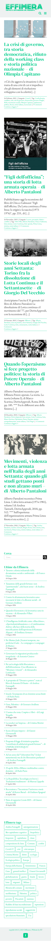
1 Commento (24, 226)
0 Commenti (37, 104)
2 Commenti (40, 421)
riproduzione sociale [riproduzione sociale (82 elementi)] (14, 910)
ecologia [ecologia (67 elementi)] (33, 854)
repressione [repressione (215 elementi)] (39, 904)
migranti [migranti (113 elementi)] (16, 882)
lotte (17, 324)
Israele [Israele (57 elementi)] (32, 876)
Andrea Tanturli (16, 527)
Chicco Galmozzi (41, 221)
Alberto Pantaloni (28, 221)
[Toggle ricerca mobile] (40, 13)
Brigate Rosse (27, 527)
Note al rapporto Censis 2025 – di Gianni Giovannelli (24, 801)
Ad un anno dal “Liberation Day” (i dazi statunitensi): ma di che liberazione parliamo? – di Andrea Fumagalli (25, 757)
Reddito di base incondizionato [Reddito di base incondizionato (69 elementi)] (18, 904)
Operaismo (18, 419)
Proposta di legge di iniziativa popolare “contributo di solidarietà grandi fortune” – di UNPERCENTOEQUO (26, 744)
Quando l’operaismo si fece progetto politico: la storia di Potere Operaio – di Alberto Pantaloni (25, 374)
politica (6, 104)
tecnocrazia (27, 104)
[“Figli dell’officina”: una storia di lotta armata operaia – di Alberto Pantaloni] (25, 144)
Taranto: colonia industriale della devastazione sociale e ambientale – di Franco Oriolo (25, 573)
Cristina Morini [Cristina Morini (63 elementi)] (12, 854)
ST (41, 930)
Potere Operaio (28, 419)
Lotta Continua (18, 224)
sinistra (6, 226)
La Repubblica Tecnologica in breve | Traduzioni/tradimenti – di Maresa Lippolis (25, 780)
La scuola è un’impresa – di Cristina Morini (25, 722)
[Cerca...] (23, 557)
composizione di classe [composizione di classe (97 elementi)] (15, 843)
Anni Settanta (27, 322)
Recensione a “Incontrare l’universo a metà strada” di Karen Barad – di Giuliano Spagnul (25, 790)
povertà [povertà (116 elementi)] (9, 898)
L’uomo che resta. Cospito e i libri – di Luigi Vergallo (25, 713)
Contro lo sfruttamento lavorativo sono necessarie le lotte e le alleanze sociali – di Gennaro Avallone (23, 600)
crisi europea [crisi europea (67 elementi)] (29, 849)
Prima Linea (37, 224)
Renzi (12, 104)
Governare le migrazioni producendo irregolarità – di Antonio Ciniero (22, 655)
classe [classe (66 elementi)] (32, 838)
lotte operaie (28, 224)
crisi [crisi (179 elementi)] (18, 849)
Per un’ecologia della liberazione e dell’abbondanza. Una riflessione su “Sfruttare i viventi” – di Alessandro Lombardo (21, 668)
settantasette (23, 324)
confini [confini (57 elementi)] (41, 843)
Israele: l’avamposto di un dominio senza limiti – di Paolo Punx (26, 695)
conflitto (7, 100)
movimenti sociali (14, 102)
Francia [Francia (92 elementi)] (42, 865)
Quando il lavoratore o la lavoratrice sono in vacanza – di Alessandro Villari (25, 612)
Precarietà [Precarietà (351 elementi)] (19, 898)
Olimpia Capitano (27, 102)
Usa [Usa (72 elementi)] (29, 915)
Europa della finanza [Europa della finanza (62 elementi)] (14, 865)
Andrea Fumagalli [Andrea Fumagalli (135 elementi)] (13, 826)
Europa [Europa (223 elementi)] (26, 860)
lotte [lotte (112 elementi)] (7, 882)
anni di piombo (16, 322)
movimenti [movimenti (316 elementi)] (29, 887)
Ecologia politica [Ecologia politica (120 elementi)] (12, 860)
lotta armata (8, 224)
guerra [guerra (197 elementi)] (24, 876)
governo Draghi (38, 100)
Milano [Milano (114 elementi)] (26, 882)
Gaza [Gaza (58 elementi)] (8, 871)
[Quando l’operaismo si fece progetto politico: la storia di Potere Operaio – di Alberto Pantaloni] (25, 348)
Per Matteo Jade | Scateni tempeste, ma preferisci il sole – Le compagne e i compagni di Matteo (25, 643)
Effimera (27, 320)
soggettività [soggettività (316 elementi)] (30, 910)
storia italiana (19, 104)
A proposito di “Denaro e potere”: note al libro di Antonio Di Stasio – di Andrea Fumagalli (24, 683)
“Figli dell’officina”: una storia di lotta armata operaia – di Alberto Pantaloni (24, 184)
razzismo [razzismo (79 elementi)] (30, 898)
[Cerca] (45, 557)
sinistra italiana (26, 530)
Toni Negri (30, 421)
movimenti (7, 530)
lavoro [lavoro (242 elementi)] (41, 876)
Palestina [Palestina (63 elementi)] (23, 893)
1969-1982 (18, 221)
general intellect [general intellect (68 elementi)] (19, 871)
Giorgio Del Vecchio (39, 322)
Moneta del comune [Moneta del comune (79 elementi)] (14, 887)
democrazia (29, 100)
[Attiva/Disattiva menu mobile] (45, 13)
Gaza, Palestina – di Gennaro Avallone (22, 704)
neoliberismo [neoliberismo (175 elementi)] (11, 893)
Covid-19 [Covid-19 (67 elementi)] (9, 849)
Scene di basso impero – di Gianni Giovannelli (20, 732)
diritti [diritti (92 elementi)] (24, 854)
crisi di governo (19, 100)
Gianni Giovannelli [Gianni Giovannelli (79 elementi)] (37, 871)
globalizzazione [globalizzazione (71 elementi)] (12, 876)
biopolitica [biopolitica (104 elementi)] (34, 832)
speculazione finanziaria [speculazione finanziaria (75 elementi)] (15, 915)
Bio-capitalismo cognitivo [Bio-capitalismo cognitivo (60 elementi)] (16, 832)
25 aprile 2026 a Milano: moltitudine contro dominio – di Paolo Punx (25, 769)
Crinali (27, 98)
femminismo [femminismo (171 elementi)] (30, 865)
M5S (5, 102)
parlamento (37, 102)
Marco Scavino (9, 419)
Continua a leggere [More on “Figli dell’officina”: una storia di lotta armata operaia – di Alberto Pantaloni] (10, 228)
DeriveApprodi (16, 417)
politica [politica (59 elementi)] (33, 893)
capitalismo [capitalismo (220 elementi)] (21, 838)
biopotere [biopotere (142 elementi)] (9, 838)
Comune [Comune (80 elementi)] (31, 843)
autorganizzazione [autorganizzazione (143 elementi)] (31, 826)
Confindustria (39, 98)
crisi (12, 100)
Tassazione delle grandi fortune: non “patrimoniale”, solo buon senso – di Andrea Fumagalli (25, 586)
